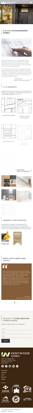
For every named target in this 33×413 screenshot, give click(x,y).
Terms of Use (10, 411)
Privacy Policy (4, 411)
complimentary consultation (8, 96)
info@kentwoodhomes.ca (6, 361)
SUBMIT (5, 340)
